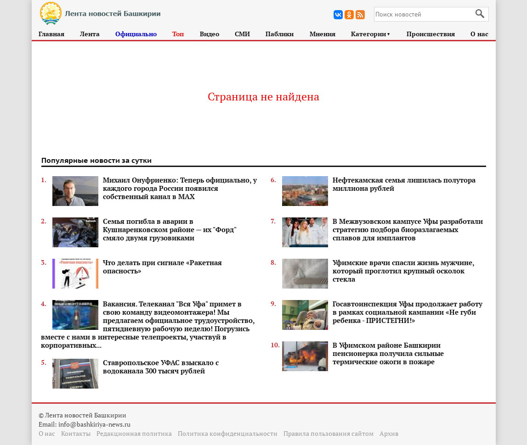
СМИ (242, 33)
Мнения (322, 33)
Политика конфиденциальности (228, 433)
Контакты (76, 433)
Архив (389, 433)
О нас (479, 33)
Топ (178, 33)
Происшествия (431, 33)
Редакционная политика (134, 433)
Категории (371, 33)
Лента (90, 33)
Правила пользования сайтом (328, 433)
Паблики (280, 33)
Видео (209, 33)
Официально (136, 33)
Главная (51, 33)
